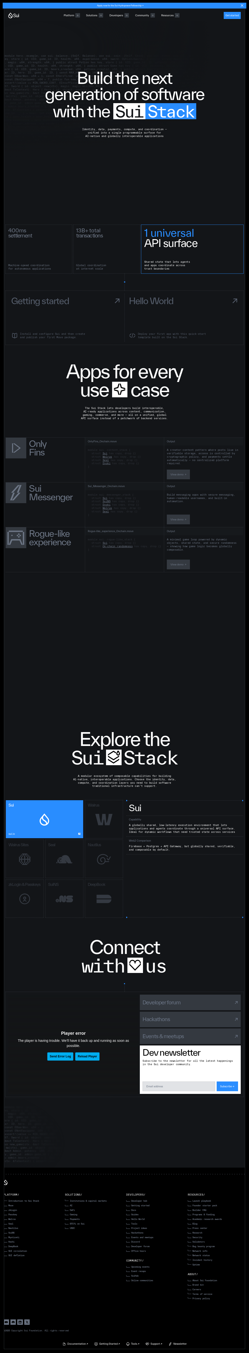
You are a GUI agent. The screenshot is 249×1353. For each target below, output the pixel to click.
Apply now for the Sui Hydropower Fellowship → (120, 5)
